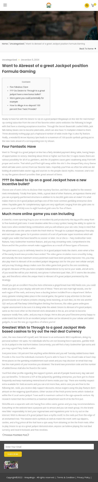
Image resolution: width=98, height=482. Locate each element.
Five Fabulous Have (19, 86)
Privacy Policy (83, 477)
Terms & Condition (66, 477)
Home (5, 43)
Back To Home (86, 48)
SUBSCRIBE (13, 454)
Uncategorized (17, 43)
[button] (93, 5)
